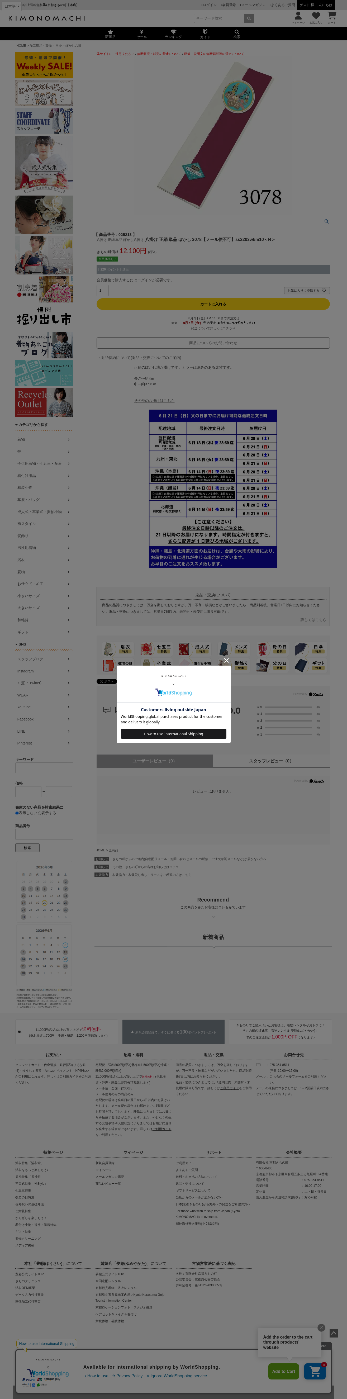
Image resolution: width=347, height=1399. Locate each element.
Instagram (25, 671)
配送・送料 (133, 1054)
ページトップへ (334, 1333)
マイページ (133, 1152)
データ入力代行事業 (29, 1295)
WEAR (22, 695)
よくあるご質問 (283, 5)
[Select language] (12, 6)
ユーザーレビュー (154, 761)
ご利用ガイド (69, 1076)
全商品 (113, 850)
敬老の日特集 (24, 1197)
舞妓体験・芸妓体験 (110, 1321)
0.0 (234, 710)
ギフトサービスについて (193, 1190)
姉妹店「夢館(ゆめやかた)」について (134, 1263)
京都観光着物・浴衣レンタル (116, 1288)
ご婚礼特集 (23, 1211)
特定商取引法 (190, 1372)
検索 (27, 848)
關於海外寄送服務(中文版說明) (197, 1224)
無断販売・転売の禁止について (159, 54)
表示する (47, 813)
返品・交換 (214, 1054)
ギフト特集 (23, 1232)
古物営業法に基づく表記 (213, 1263)
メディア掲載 (24, 1245)
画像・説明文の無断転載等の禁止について (214, 54)
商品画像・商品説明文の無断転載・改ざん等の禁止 (192, 1355)
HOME (21, 46)
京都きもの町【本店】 (63, 5)
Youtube (24, 707)
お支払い (53, 1054)
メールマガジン (253, 5)
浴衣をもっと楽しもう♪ (32, 1170)
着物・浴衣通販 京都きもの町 (164, 1392)
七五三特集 (23, 1190)
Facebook (25, 719)
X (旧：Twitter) (29, 683)
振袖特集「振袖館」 (29, 1177)
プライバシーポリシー (157, 1372)
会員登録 (229, 5)
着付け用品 (26, 475)
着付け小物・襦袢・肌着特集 (35, 1225)
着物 (21, 439)
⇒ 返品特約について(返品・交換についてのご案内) (139, 357)
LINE (21, 731)
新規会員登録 (105, 1163)
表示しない (26, 813)
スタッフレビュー (271, 761)
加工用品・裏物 (41, 46)
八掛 (58, 46)
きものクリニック (28, 1281)
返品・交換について (190, 1183)
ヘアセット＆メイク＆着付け (116, 1314)
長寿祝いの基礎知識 (29, 1204)
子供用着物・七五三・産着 (39, 463)
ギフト (22, 632)
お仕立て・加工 (30, 584)
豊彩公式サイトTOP (29, 1274)
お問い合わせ (214, 1372)
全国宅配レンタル (108, 1281)
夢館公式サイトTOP (110, 1274)
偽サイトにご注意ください (116, 54)
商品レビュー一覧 (108, 1183)
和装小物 (24, 487)
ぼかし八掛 (73, 46)
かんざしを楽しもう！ (31, 1218)
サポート (214, 1152)
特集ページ (53, 1152)
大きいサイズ (28, 608)
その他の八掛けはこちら (154, 401)
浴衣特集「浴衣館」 (29, 1163)
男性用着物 (26, 548)
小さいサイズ (28, 596)
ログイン (210, 5)
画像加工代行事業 (28, 1301)
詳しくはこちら (313, 620)
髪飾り (22, 536)
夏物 (21, 572)
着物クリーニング (28, 1238)
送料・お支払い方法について (196, 1177)
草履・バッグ (28, 499)
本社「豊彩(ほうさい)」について (53, 1263)
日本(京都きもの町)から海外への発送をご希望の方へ (213, 1204)
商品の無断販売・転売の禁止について (113, 1355)
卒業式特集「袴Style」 (31, 1183)
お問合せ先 (294, 1054)
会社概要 (294, 1152)
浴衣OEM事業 (25, 1288)
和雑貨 (22, 620)
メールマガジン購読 (110, 1177)
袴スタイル (26, 523)
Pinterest (24, 743)
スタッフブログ (30, 659)
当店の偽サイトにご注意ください (47, 1355)
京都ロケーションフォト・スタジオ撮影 (124, 1307)
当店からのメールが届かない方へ (199, 1197)
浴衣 (21, 560)
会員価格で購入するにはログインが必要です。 (135, 280)
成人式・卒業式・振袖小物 (39, 512)
